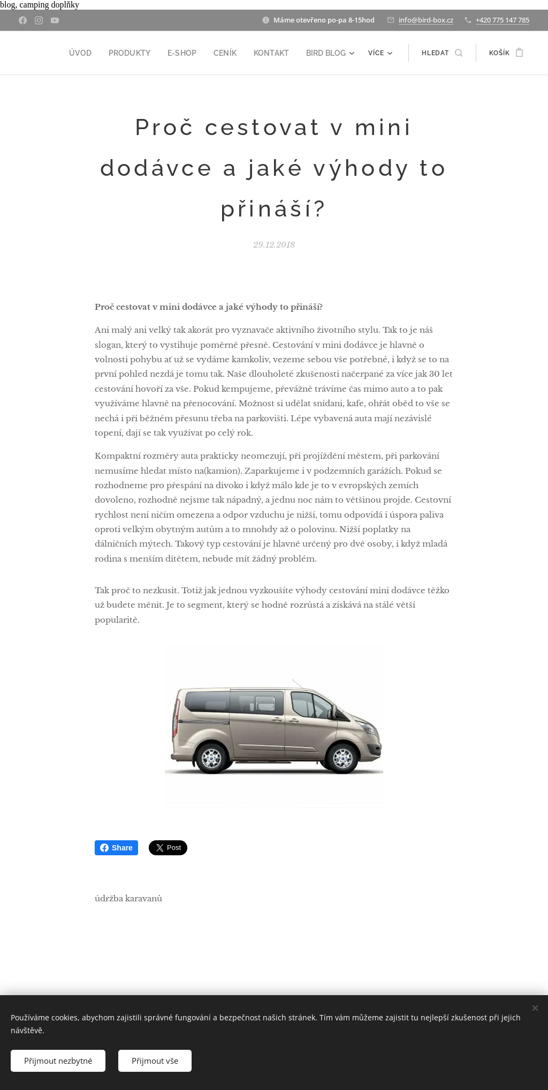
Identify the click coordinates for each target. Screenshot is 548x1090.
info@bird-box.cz (426, 20)
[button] (441, 53)
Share (116, 847)
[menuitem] (99, 53)
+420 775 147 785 (502, 20)
